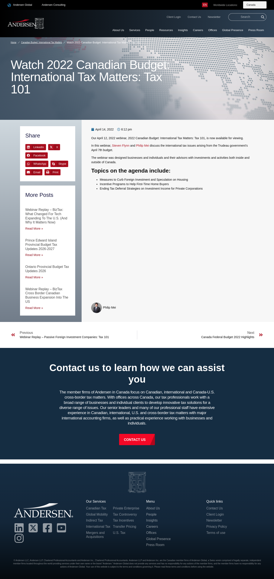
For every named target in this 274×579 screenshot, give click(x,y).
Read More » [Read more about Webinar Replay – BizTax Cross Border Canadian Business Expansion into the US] (34, 306)
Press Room (256, 30)
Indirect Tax (95, 519)
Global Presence (232, 30)
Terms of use (216, 532)
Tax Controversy (125, 517)
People (149, 30)
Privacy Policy (217, 526)
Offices (212, 30)
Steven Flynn (121, 145)
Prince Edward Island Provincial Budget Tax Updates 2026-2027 (41, 244)
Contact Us (194, 17)
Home (13, 42)
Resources (166, 30)
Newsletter (214, 17)
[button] (35, 147)
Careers (198, 30)
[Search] (262, 17)
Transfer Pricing (125, 530)
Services (134, 30)
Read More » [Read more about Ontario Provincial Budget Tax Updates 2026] (34, 276)
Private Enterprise (120, 509)
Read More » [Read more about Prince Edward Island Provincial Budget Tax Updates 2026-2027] (34, 254)
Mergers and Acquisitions (95, 534)
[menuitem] (205, 5)
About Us (118, 30)
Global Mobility (97, 513)
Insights (183, 30)
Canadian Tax (96, 507)
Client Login (174, 17)
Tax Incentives (123, 523)
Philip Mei (142, 145)
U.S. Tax (119, 536)
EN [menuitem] (205, 4)
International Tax (98, 526)
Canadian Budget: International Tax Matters (41, 42)
